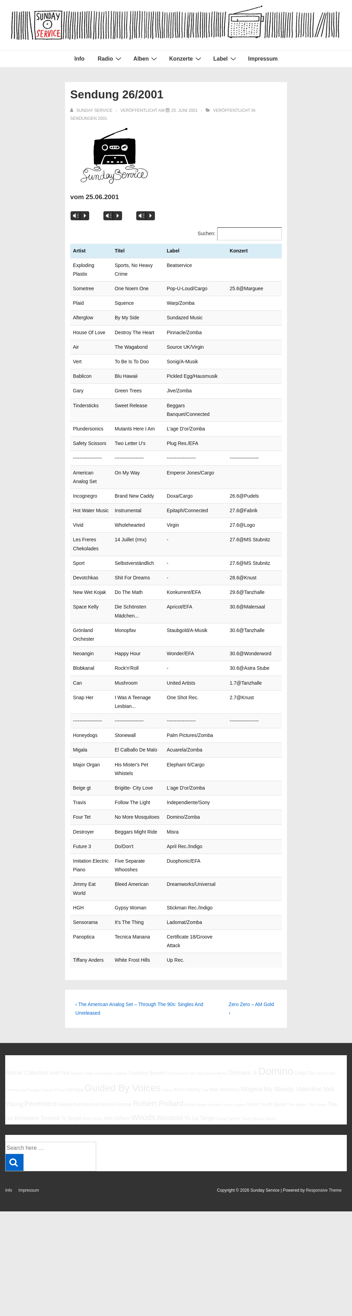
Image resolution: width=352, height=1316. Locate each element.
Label (225, 58)
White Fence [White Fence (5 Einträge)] (92, 1110)
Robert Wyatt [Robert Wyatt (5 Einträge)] (195, 1096)
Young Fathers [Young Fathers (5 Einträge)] (228, 1110)
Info (79, 59)
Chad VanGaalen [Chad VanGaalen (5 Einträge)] (98, 1064)
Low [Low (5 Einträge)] (205, 1081)
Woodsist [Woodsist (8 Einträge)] (170, 1109)
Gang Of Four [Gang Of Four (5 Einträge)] (54, 1081)
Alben (146, 58)
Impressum (263, 59)
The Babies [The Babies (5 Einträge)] (297, 1096)
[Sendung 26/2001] (184, 110)
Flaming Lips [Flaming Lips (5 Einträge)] (15, 1081)
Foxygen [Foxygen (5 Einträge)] (34, 1081)
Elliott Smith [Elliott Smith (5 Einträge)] (325, 1064)
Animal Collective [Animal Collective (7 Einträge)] (26, 1064)
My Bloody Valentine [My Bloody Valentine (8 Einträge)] (293, 1080)
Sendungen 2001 (88, 118)
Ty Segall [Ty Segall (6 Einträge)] (71, 1109)
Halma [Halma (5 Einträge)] (167, 1081)
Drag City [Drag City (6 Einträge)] (304, 1064)
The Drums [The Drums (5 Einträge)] (317, 1096)
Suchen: (206, 233)
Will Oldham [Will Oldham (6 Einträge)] (117, 1109)
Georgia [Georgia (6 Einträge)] (74, 1081)
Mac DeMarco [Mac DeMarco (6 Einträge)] (225, 1081)
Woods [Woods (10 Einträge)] (143, 1108)
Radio (110, 58)
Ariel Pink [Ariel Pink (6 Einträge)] (59, 1064)
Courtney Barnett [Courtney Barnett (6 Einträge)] (146, 1064)
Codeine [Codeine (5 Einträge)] (120, 1064)
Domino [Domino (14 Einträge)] (275, 1062)
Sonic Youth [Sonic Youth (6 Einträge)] (259, 1096)
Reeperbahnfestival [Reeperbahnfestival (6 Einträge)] (79, 1096)
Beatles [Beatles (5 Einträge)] (77, 1064)
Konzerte (186, 58)
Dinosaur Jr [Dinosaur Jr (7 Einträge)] (243, 1064)
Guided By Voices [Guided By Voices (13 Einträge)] (122, 1079)
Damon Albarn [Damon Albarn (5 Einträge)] (216, 1064)
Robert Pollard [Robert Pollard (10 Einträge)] (158, 1094)
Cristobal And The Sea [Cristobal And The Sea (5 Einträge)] (184, 1064)
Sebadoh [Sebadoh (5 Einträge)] (214, 1096)
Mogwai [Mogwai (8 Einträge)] (252, 1080)
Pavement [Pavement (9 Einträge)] (40, 1095)
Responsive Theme (324, 1181)
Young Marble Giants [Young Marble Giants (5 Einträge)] (258, 1110)
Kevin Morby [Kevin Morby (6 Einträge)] (187, 1081)
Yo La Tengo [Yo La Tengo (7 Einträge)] (199, 1109)
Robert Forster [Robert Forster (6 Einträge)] (116, 1096)
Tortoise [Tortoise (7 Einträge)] (50, 1109)
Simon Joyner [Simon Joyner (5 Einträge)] (234, 1096)
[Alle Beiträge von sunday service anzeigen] (91, 110)
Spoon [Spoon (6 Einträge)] (280, 1096)
